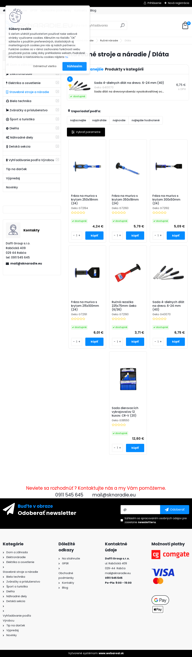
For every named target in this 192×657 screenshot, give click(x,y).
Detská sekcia (18, 146)
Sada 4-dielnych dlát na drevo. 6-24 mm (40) (168, 305)
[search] (122, 26)
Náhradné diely (19, 137)
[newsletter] (174, 509)
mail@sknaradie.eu (26, 263)
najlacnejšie (78, 120)
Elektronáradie (19, 74)
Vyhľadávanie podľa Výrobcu (30, 160)
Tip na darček (16, 169)
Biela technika (18, 101)
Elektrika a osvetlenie (23, 83)
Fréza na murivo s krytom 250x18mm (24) (84, 199)
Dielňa (12, 128)
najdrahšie (99, 120)
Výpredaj (13, 178)
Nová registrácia (178, 3)
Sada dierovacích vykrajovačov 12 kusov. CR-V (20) (125, 412)
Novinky (12, 187)
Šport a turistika (20, 119)
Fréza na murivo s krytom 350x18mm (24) (125, 199)
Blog (93, 10)
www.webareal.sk (111, 653)
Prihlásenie (154, 3)
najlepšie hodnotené (146, 120)
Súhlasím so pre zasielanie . (155, 520)
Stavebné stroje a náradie (27, 92)
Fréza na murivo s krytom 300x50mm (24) (166, 199)
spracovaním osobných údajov (161, 518)
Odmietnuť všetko (44, 66)
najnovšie (119, 120)
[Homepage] (4, 10)
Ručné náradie (109, 40)
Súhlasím (74, 66)
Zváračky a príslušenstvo (27, 110)
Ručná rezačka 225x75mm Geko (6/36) (124, 305)
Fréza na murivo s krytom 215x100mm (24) (85, 305)
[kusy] (76, 235)
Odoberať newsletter (47, 512)
